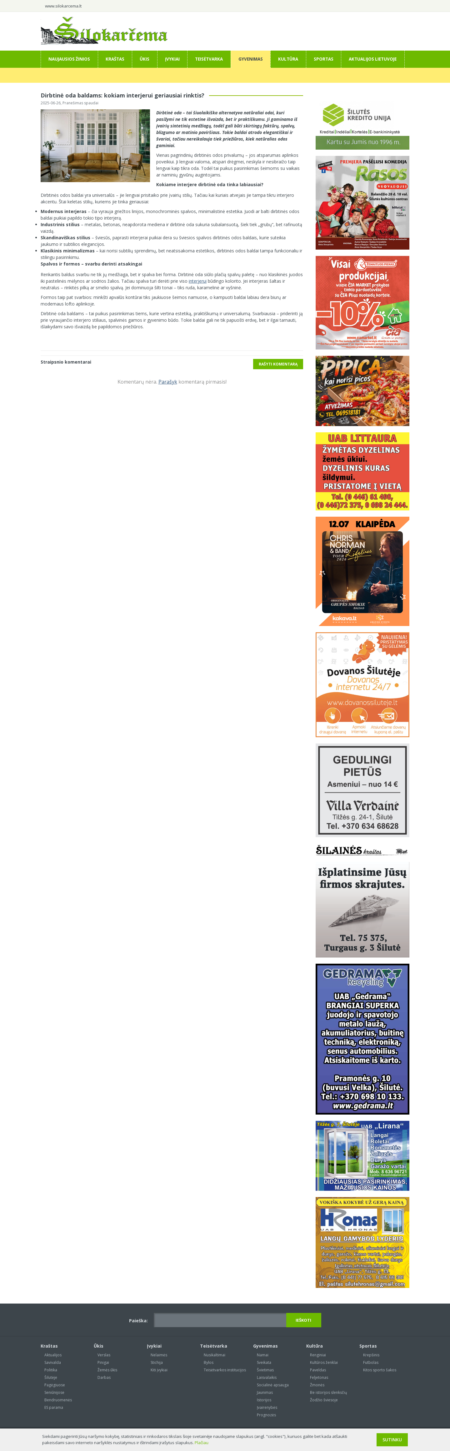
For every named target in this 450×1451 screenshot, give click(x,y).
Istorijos (264, 1400)
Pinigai (103, 1362)
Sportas (323, 59)
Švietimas (265, 1370)
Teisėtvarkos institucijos (225, 1370)
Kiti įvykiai (159, 1370)
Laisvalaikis (267, 1377)
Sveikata (264, 1362)
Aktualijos (53, 1355)
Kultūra (288, 59)
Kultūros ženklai (324, 1362)
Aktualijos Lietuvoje (373, 59)
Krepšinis (371, 1355)
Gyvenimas (250, 59)
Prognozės (266, 1415)
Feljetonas (319, 1377)
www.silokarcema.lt (63, 6)
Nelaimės (159, 1355)
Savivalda (52, 1362)
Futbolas (370, 1362)
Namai (262, 1355)
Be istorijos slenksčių (328, 1392)
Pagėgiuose (54, 1385)
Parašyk (167, 381)
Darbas (104, 1377)
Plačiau (201, 1442)
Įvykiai (172, 59)
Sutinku (392, 1440)
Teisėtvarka (209, 59)
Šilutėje (50, 1377)
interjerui (198, 281)
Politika (50, 1370)
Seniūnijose (54, 1392)
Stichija (157, 1362)
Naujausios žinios (69, 59)
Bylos (208, 1362)
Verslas (104, 1355)
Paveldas (318, 1370)
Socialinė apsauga (273, 1385)
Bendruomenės (58, 1400)
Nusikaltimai (214, 1355)
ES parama (53, 1407)
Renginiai (318, 1355)
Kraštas (115, 59)
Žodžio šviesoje (324, 1400)
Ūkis (144, 59)
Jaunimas (265, 1392)
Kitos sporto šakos (379, 1370)
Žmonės (317, 1385)
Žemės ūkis (107, 1370)
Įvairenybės (267, 1407)
